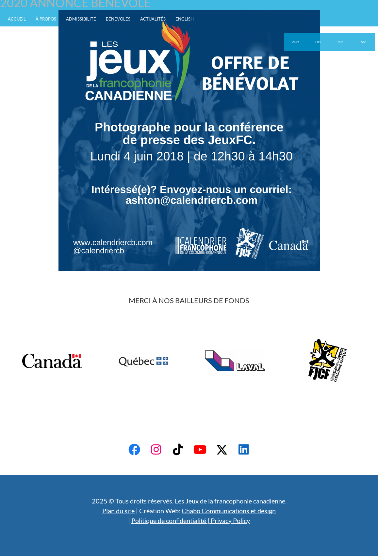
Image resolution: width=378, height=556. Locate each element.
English (184, 19)
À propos (46, 19)
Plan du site (118, 511)
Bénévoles (118, 19)
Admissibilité (81, 19)
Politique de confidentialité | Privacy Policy (190, 520)
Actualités (153, 19)
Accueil (17, 19)
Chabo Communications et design (229, 511)
